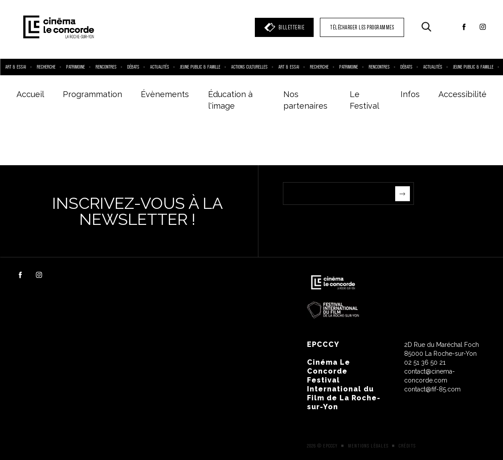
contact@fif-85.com (432, 389)
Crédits (407, 445)
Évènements (165, 94)
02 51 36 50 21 (425, 362)
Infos (410, 94)
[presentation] (350, 222)
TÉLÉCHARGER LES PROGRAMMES (362, 27)
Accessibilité (462, 94)
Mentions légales (368, 445)
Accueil (30, 94)
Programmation (92, 94)
